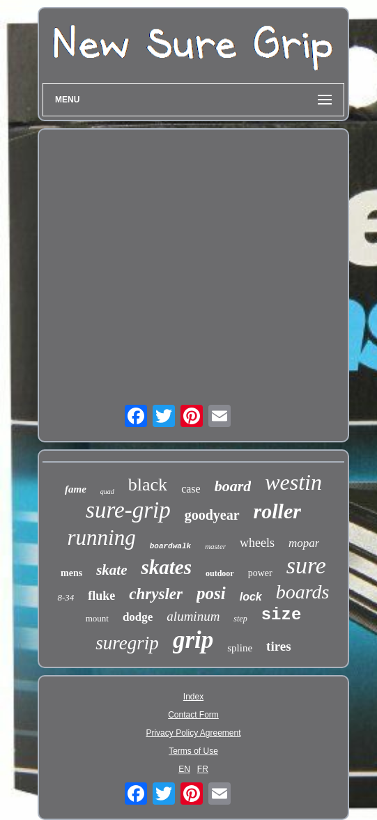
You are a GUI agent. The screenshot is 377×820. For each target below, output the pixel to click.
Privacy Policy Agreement (193, 733)
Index (193, 697)
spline (239, 647)
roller (277, 511)
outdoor (220, 573)
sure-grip (128, 510)
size (281, 614)
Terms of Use (193, 751)
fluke (101, 596)
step (240, 619)
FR (202, 769)
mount (97, 618)
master (215, 546)
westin (293, 482)
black (147, 484)
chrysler (156, 594)
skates (166, 567)
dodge (138, 617)
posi (211, 593)
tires (278, 646)
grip (193, 639)
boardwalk (170, 546)
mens (71, 573)
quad (107, 491)
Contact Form (193, 715)
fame (75, 489)
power (260, 573)
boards (303, 592)
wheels (257, 543)
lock (251, 597)
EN (184, 769)
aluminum (193, 616)
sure (306, 565)
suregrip (127, 643)
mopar (303, 543)
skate (111, 570)
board (233, 486)
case (191, 489)
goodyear (212, 515)
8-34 (65, 597)
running (102, 537)
